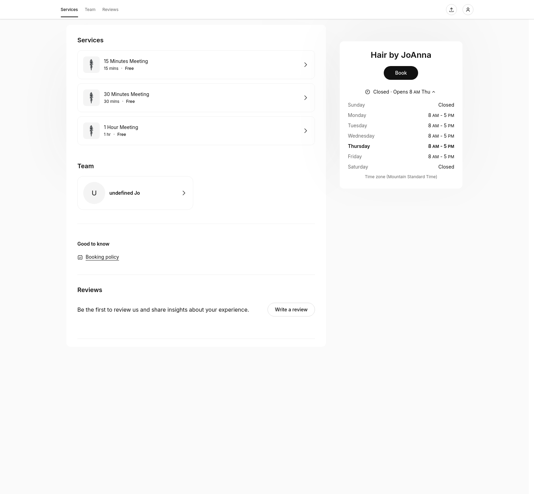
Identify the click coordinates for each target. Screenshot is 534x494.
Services (69, 10)
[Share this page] (451, 9)
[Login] (467, 9)
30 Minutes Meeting (126, 94)
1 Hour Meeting (121, 127)
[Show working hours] (401, 92)
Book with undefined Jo (135, 193)
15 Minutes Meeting (126, 61)
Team (90, 9)
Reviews (110, 9)
